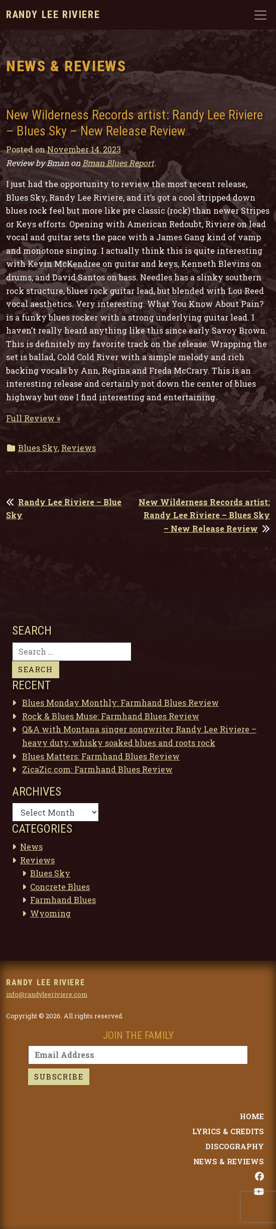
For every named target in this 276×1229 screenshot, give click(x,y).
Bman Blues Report (118, 163)
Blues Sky (38, 447)
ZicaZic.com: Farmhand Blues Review (97, 769)
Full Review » (33, 418)
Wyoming (50, 913)
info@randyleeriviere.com (46, 994)
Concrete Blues (60, 886)
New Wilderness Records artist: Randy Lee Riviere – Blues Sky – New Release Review (204, 515)
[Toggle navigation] (260, 15)
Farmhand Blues (63, 899)
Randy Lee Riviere (53, 15)
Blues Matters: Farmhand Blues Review (101, 756)
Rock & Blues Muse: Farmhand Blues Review (110, 716)
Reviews (78, 447)
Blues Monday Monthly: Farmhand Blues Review (120, 702)
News (31, 846)
